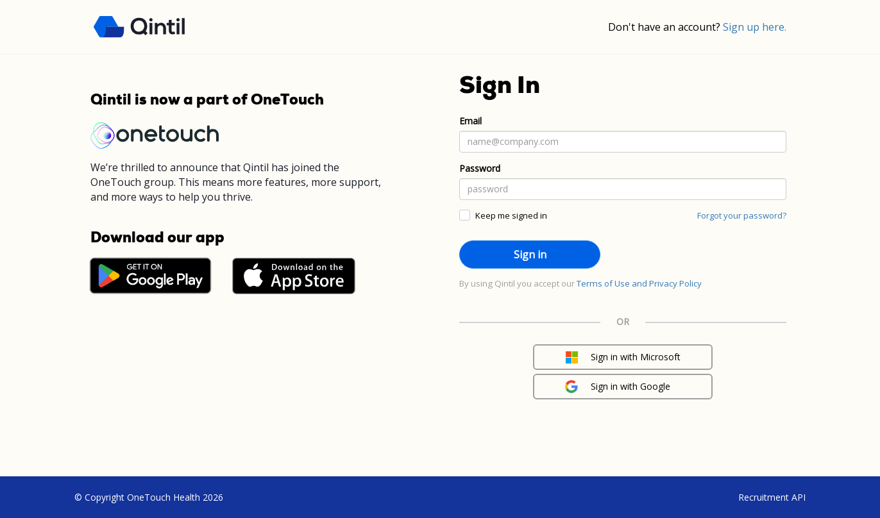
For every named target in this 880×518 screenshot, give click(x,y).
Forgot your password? (741, 215)
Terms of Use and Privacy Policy (639, 283)
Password (479, 168)
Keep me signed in (511, 215)
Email (470, 121)
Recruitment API (772, 497)
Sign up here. (754, 27)
